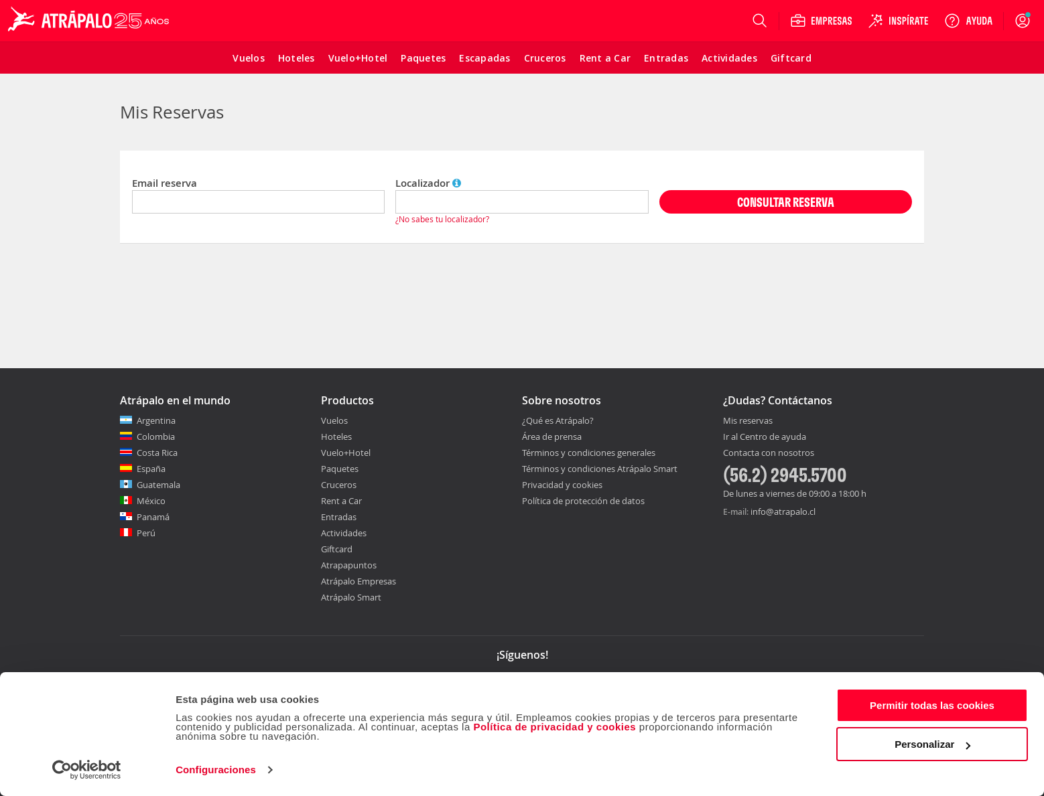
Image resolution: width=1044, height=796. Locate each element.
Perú (146, 533)
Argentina (156, 420)
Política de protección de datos (583, 501)
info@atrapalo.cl (783, 511)
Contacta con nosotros (768, 453)
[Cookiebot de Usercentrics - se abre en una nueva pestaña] (86, 770)
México (151, 501)
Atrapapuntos (349, 565)
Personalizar (932, 744)
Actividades (344, 533)
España (151, 469)
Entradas (338, 517)
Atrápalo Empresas (358, 581)
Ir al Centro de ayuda (764, 437)
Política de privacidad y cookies (554, 726)
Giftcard (336, 549)
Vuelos (334, 420)
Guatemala (158, 485)
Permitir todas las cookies (932, 705)
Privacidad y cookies (562, 485)
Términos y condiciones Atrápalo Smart (599, 469)
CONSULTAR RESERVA (785, 201)
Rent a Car (341, 501)
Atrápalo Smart (351, 597)
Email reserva (164, 183)
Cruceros (338, 485)
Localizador (428, 183)
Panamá (153, 517)
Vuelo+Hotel (346, 453)
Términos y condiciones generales (588, 453)
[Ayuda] (968, 21)
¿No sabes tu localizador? (442, 219)
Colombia (156, 436)
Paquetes (339, 469)
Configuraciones (216, 769)
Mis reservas (748, 421)
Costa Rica (157, 453)
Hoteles (336, 436)
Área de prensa (552, 436)
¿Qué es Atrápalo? (558, 420)
